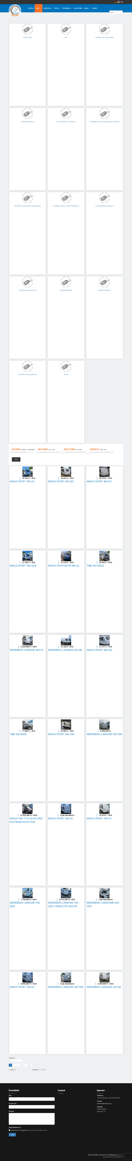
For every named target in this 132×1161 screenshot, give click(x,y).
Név (10, 1095)
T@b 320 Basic (18, 734)
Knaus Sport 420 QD (61, 481)
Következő (22, 1065)
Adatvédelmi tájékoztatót (38, 1130)
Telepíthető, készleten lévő (27, 290)
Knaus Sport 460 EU (99, 481)
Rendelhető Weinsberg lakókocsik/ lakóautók (104, 122)
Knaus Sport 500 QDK (23, 565)
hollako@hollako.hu (104, 1103)
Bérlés (56, 8)
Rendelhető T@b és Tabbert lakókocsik (66, 206)
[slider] (12, 452)
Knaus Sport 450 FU (99, 818)
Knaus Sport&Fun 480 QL (64, 565)
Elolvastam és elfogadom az (28, 1130)
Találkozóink (78, 8)
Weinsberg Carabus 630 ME (65, 650)
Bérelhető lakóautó (104, 290)
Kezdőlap (31, 8)
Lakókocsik (46, 8)
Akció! (37, 8)
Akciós (66, 374)
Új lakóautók (27, 37)
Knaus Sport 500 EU (60, 818)
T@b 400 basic (95, 565)
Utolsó (28, 1065)
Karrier (94, 8)
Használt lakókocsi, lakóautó (65, 122)
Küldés (12, 1135)
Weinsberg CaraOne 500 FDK (104, 734)
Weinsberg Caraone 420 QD (104, 987)
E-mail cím (12, 1103)
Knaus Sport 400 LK (22, 481)
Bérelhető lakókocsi (27, 122)
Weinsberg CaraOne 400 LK (26, 650)
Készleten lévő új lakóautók (104, 37)
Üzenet (11, 1111)
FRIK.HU (120, 1155)
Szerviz (86, 8)
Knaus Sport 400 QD (99, 650)
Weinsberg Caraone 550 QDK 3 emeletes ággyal (63, 904)
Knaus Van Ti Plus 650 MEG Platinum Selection (26, 820)
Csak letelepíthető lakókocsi (104, 206)
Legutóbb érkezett (66, 290)
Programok (66, 8)
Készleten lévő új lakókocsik (27, 374)
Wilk (66, 37)
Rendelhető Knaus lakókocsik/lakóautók (27, 206)
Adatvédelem (15, 1127)
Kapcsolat (31, 16)
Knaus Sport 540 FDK (61, 734)
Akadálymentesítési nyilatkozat (113, 1157)
